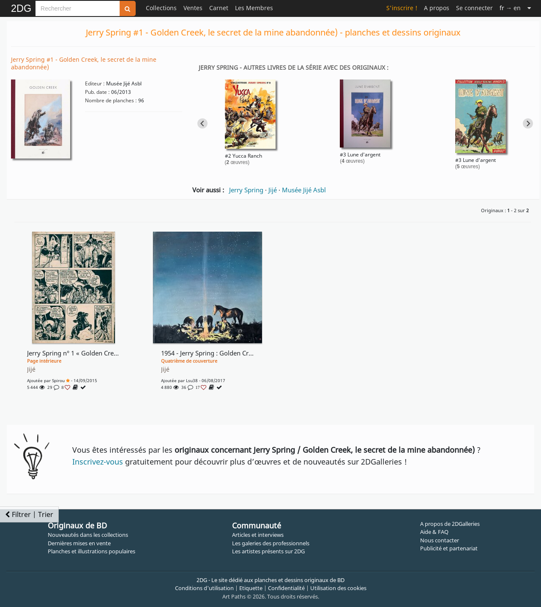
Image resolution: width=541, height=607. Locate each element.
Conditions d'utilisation (204, 588)
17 (201, 387)
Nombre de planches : (111, 100)
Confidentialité (286, 588)
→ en (510, 8)
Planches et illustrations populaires (91, 551)
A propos (436, 8)
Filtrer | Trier (29, 514)
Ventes (192, 8)
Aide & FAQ (434, 532)
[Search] (78, 8)
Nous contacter (439, 540)
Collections (161, 8)
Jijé (272, 190)
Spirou (58, 380)
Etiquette (250, 588)
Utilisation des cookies (338, 588)
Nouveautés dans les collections (88, 535)
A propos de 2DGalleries (450, 524)
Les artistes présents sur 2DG (268, 551)
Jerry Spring (246, 190)
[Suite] (529, 8)
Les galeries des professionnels (270, 543)
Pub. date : (97, 92)
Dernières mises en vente (79, 543)
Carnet (218, 8)
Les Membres (254, 8)
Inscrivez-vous (97, 462)
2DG (21, 8)
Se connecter (474, 8)
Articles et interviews (258, 535)
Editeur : (95, 83)
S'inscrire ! (401, 8)
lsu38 (192, 380)
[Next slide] (528, 123)
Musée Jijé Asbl (304, 190)
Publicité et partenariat (449, 548)
